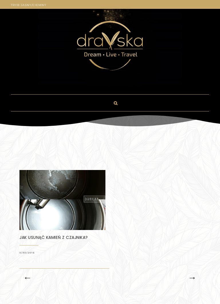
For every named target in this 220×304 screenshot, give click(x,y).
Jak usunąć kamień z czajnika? (53, 237)
